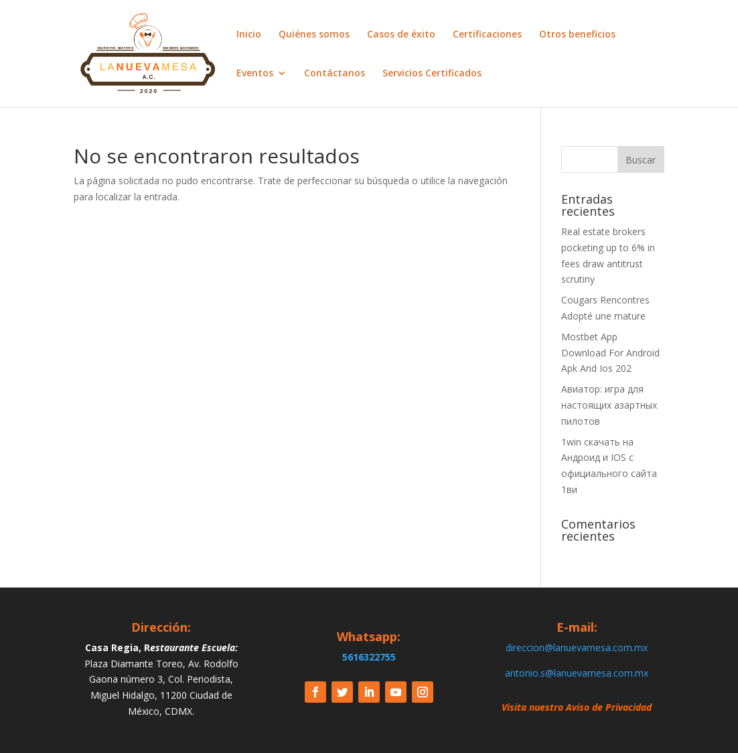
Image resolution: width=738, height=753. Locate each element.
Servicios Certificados (432, 73)
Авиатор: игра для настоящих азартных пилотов (609, 405)
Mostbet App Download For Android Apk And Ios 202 (610, 352)
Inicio (248, 34)
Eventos (254, 73)
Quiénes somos (314, 34)
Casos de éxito (401, 34)
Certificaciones (487, 34)
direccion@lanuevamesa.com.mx (577, 647)
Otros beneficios (577, 34)
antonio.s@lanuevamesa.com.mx (576, 673)
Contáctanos (334, 73)
